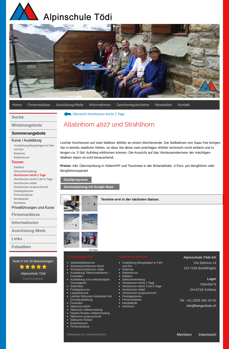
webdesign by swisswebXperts (86, 334)
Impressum (207, 334)
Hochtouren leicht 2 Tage (30, 175)
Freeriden (76, 303)
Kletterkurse (22, 157)
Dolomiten (77, 286)
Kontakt (184, 105)
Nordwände (21, 198)
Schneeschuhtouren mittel (87, 269)
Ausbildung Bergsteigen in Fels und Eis (34, 147)
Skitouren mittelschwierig (86, 309)
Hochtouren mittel (25, 183)
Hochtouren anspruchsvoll (31, 187)
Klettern (19, 167)
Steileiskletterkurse (82, 262)
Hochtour (20, 203)
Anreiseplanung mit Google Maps (89, 187)
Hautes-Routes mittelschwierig (90, 313)
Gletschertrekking (25, 171)
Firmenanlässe (39, 105)
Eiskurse (19, 153)
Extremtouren (79, 323)
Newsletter (163, 105)
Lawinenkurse (79, 293)
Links (17, 239)
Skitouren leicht (80, 306)
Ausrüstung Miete (69, 105)
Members (184, 334)
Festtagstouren (23, 191)
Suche (18, 117)
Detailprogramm (76, 179)
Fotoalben (21, 247)
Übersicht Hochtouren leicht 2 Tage (99, 114)
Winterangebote (27, 125)
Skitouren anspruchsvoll (85, 316)
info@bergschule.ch (201, 306)
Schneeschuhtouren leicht (87, 266)
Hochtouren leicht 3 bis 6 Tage (33, 179)
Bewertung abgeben (33, 279)
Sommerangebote (29, 133)
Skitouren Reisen (81, 319)
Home (17, 105)
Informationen (100, 105)
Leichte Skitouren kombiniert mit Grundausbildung (91, 298)
